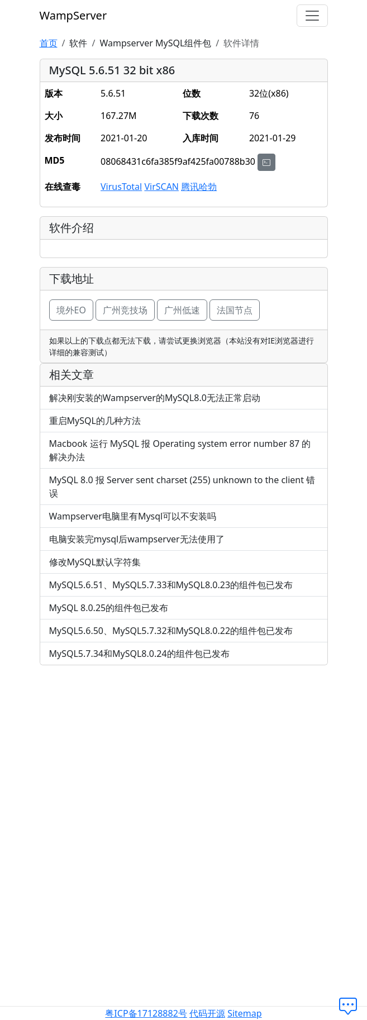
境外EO (71, 310)
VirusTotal (121, 186)
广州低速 (182, 310)
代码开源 (207, 1013)
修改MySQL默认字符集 (95, 562)
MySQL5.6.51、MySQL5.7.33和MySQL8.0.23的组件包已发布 (171, 585)
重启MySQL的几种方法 (95, 420)
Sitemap (244, 1013)
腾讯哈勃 (199, 186)
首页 (49, 43)
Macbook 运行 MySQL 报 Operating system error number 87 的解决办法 (180, 450)
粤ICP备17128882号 (146, 1013)
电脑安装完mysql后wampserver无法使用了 (137, 539)
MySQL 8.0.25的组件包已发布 (109, 608)
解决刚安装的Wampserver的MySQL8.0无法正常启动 (154, 398)
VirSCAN (161, 186)
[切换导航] (312, 15)
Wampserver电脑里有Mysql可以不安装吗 (133, 516)
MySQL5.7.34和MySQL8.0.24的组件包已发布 (139, 653)
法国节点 (234, 310)
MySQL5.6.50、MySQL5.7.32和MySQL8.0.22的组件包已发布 (171, 631)
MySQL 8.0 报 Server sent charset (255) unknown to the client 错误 (182, 486)
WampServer (73, 15)
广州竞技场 (125, 310)
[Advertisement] (184, 752)
